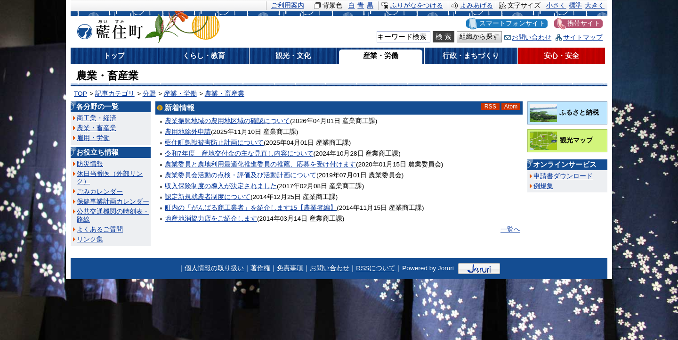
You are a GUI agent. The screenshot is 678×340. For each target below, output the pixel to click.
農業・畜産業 (224, 93)
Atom (511, 106)
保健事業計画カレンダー (113, 201)
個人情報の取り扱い (214, 268)
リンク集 (90, 239)
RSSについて (376, 268)
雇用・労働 (93, 137)
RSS (490, 106)
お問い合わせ (531, 37)
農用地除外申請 (188, 131)
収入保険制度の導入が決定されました (221, 186)
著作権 (260, 268)
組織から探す (479, 36)
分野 (149, 93)
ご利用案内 (287, 5)
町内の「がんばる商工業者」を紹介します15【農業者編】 (251, 207)
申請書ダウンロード (563, 176)
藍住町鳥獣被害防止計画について (214, 142)
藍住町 (108, 27)
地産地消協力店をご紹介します (211, 218)
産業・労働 (180, 93)
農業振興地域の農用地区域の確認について (227, 120)
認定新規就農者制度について (207, 196)
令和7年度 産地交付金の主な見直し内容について (239, 153)
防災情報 (90, 163)
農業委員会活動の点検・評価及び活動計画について (240, 175)
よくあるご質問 (100, 229)
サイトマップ (583, 37)
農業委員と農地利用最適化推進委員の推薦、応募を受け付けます (260, 164)
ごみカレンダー (100, 191)
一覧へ (510, 229)
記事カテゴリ (115, 93)
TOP (80, 93)
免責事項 (290, 268)
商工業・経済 (96, 118)
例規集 (543, 186)
